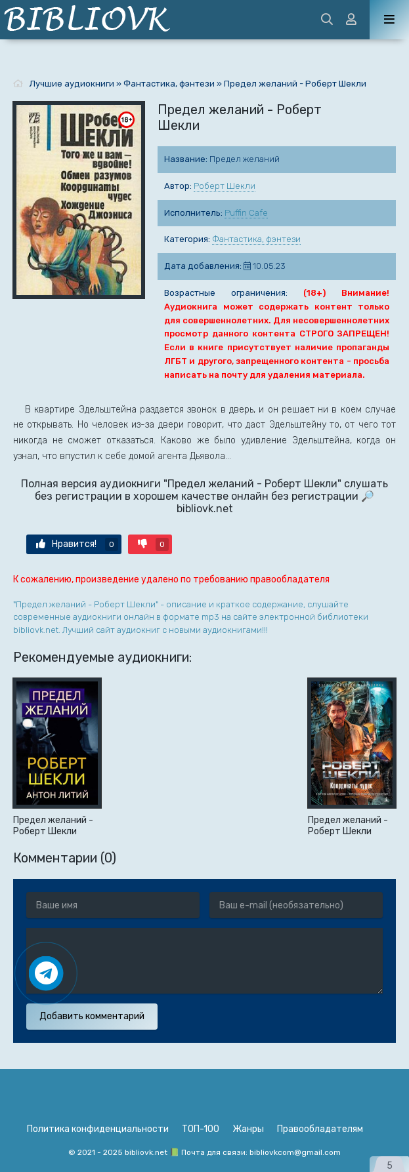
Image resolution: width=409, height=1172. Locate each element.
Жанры (248, 1129)
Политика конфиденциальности (98, 1129)
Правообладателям (320, 1129)
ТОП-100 (200, 1129)
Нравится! (77, 544)
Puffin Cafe (246, 213)
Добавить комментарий (91, 1016)
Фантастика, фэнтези (256, 239)
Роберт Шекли (224, 186)
